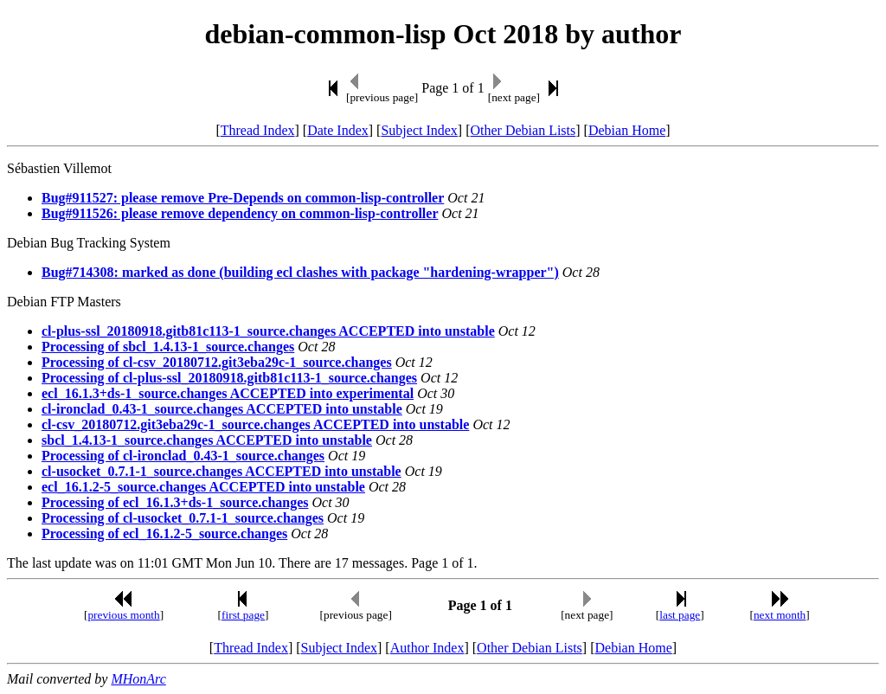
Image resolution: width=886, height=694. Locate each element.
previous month (123, 614)
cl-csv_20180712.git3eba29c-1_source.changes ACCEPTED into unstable (255, 424)
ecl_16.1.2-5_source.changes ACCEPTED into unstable (203, 486)
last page (679, 614)
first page (243, 614)
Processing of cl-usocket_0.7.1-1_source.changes (183, 518)
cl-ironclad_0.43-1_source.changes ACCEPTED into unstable (222, 409)
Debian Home (626, 130)
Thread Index (258, 130)
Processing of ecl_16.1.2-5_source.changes (164, 533)
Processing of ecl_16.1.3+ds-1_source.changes (175, 502)
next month (780, 614)
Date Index (338, 130)
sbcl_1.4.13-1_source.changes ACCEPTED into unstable (207, 440)
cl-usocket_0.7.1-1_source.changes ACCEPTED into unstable (221, 471)
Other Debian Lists (523, 130)
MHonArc (138, 679)
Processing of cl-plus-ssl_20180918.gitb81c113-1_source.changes (229, 377)
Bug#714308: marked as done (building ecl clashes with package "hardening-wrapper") (300, 272)
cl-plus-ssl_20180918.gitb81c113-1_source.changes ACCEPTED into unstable (268, 331)
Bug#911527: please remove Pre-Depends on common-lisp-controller (243, 197)
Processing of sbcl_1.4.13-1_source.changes (168, 346)
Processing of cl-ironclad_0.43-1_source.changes (183, 455)
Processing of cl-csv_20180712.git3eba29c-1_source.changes (217, 362)
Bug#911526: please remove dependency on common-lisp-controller (240, 213)
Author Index (427, 647)
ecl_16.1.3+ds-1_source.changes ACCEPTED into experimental (228, 393)
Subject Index (419, 130)
